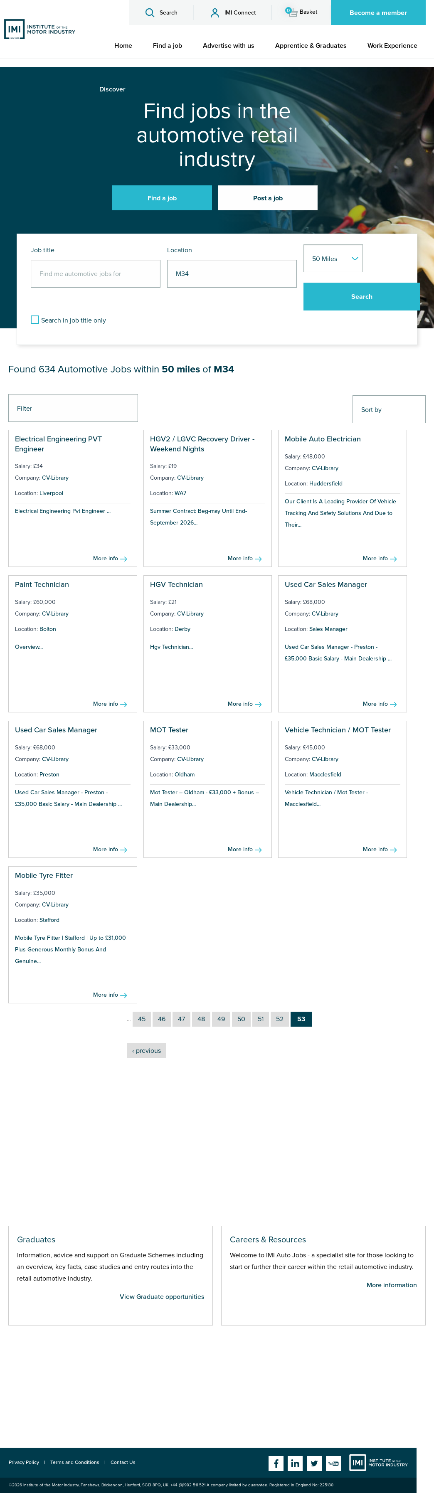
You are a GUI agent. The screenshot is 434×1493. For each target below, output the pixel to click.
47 (181, 1019)
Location (179, 250)
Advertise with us (228, 46)
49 (221, 1019)
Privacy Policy (24, 1462)
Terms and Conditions (74, 1462)
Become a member (378, 13)
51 (261, 1019)
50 (241, 1019)
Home (123, 46)
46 (161, 1019)
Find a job (167, 46)
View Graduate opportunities (162, 1297)
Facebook (276, 1463)
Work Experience (392, 46)
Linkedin (295, 1463)
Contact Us (123, 1462)
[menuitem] (123, 45)
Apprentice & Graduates (311, 46)
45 (141, 1019)
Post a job (268, 198)
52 (280, 1019)
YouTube (333, 1463)
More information (392, 1285)
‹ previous (146, 1051)
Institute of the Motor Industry (378, 1462)
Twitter (314, 1463)
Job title (42, 250)
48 (201, 1019)
